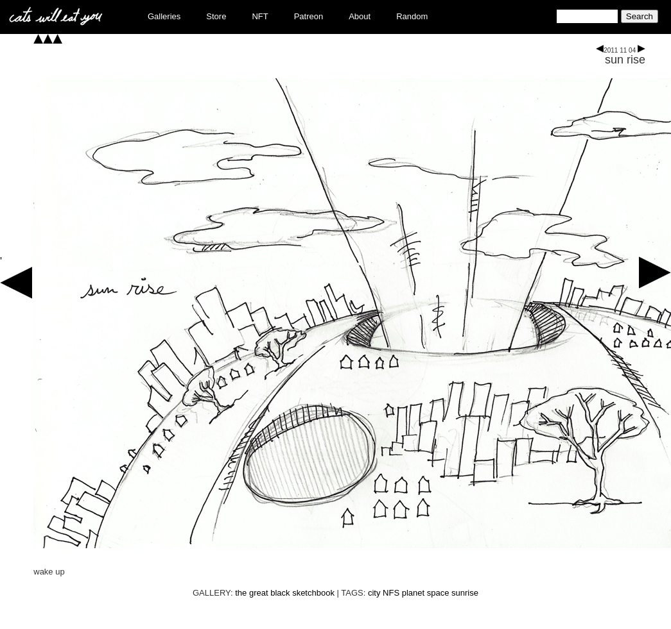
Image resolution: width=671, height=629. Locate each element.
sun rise (625, 59)
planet (413, 593)
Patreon (309, 16)
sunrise (464, 593)
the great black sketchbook (285, 593)
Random (412, 16)
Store (216, 16)
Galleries (164, 16)
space (438, 593)
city (374, 593)
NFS (391, 593)
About (359, 16)
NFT (260, 16)
